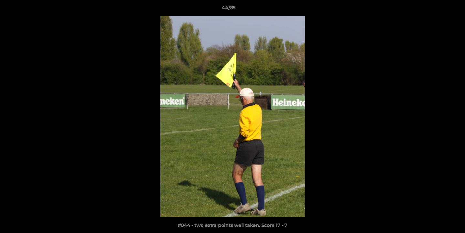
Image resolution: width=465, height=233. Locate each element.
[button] (438, 9)
